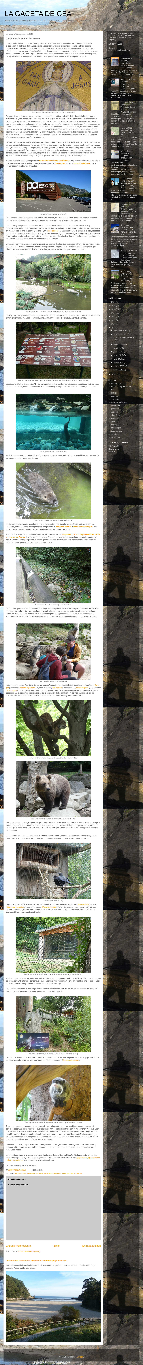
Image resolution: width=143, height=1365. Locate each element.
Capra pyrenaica (49, 907)
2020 (113, 324)
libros (113, 422)
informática (115, 415)
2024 (113, 309)
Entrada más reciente (18, 1245)
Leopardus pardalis (27, 688)
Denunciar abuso (113, 450)
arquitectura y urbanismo (25, 1173)
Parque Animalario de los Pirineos (54, 161)
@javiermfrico (94, 1158)
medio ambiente (68, 1173)
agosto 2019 (119, 344)
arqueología (116, 383)
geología (114, 412)
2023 (113, 313)
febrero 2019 (119, 366)
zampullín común (63, 527)
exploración (115, 406)
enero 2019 (119, 370)
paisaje (79, 1173)
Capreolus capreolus (15, 907)
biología (39, 1173)
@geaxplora (60, 163)
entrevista (115, 399)
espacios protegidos (52, 1173)
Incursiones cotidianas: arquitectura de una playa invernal (36, 1260)
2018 (113, 374)
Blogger (80, 1357)
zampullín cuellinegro (82, 527)
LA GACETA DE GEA (38, 14)
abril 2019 (118, 359)
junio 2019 (118, 352)
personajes (115, 437)
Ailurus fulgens (82, 688)
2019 (113, 327)
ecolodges (53, 231)
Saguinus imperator (71, 1060)
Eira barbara (57, 688)
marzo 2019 (119, 363)
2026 (113, 302)
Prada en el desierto (128, 251)
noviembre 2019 (121, 331)
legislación (115, 418)
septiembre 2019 (121, 334)
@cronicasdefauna (81, 163)
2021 (113, 320)
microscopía (116, 428)
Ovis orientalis (83, 904)
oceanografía (116, 431)
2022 (113, 316)
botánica (114, 396)
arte (112, 390)
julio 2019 (118, 348)
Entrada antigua (91, 1245)
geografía (115, 409)
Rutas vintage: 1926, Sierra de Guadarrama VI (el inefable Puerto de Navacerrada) (128, 229)
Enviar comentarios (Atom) (29, 1251)
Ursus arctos (11, 690)
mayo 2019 (118, 355)
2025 (113, 306)
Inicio (56, 1245)
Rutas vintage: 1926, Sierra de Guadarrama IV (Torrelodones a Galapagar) (127, 276)
